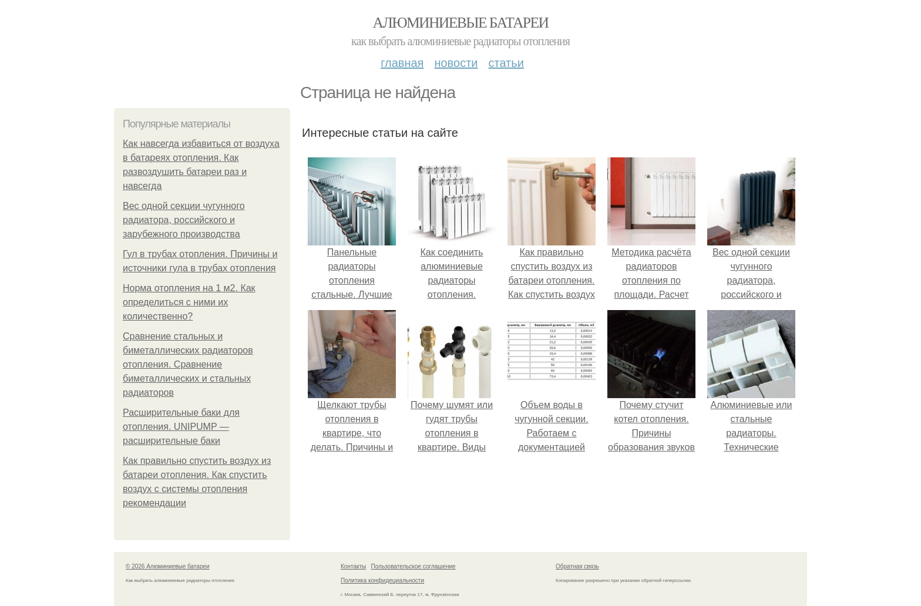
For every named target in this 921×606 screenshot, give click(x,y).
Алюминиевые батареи (461, 22)
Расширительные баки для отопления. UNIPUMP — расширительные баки (181, 427)
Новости (456, 62)
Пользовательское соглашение (413, 566)
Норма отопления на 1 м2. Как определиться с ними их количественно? (189, 302)
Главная (402, 62)
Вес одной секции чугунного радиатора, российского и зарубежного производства (184, 220)
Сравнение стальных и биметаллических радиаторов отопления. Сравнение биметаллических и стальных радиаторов (188, 364)
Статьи (505, 62)
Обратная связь (577, 566)
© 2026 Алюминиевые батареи (168, 566)
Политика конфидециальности (382, 580)
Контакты (353, 566)
